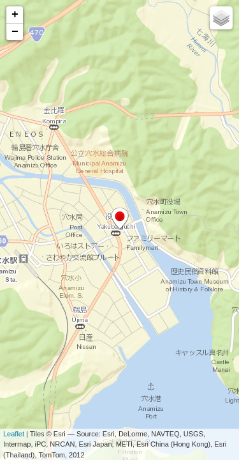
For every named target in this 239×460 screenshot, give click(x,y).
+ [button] (14, 14)
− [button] (14, 32)
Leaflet (13, 434)
